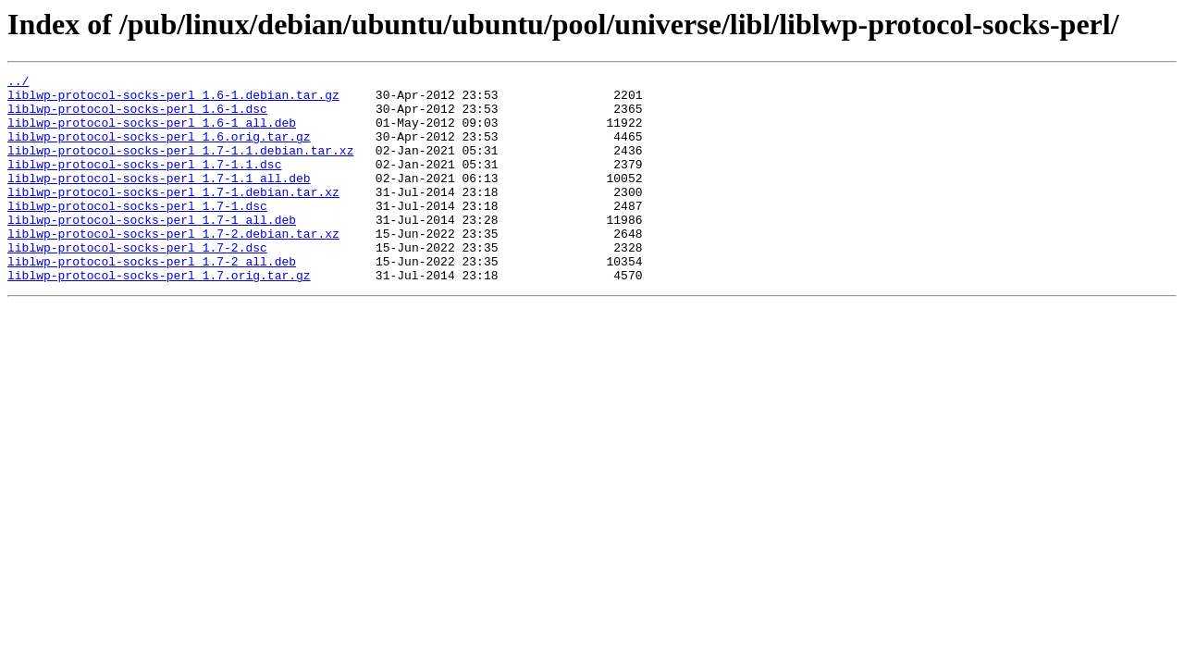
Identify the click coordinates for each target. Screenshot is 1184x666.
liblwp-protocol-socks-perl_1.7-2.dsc (137, 283)
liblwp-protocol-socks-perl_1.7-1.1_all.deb (159, 199)
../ (18, 83)
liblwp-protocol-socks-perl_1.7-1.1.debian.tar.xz (180, 166)
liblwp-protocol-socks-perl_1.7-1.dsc (137, 233)
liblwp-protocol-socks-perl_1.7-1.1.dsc (144, 183)
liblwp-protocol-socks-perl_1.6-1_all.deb (151, 133)
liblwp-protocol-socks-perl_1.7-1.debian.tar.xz (173, 216)
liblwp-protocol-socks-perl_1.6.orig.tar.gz (159, 150)
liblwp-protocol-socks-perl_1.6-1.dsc (137, 116)
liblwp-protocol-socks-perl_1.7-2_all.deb (151, 299)
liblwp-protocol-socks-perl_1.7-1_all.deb (151, 249)
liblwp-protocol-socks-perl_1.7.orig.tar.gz (159, 316)
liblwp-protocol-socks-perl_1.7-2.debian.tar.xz (173, 266)
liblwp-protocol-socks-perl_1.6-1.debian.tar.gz (173, 100)
